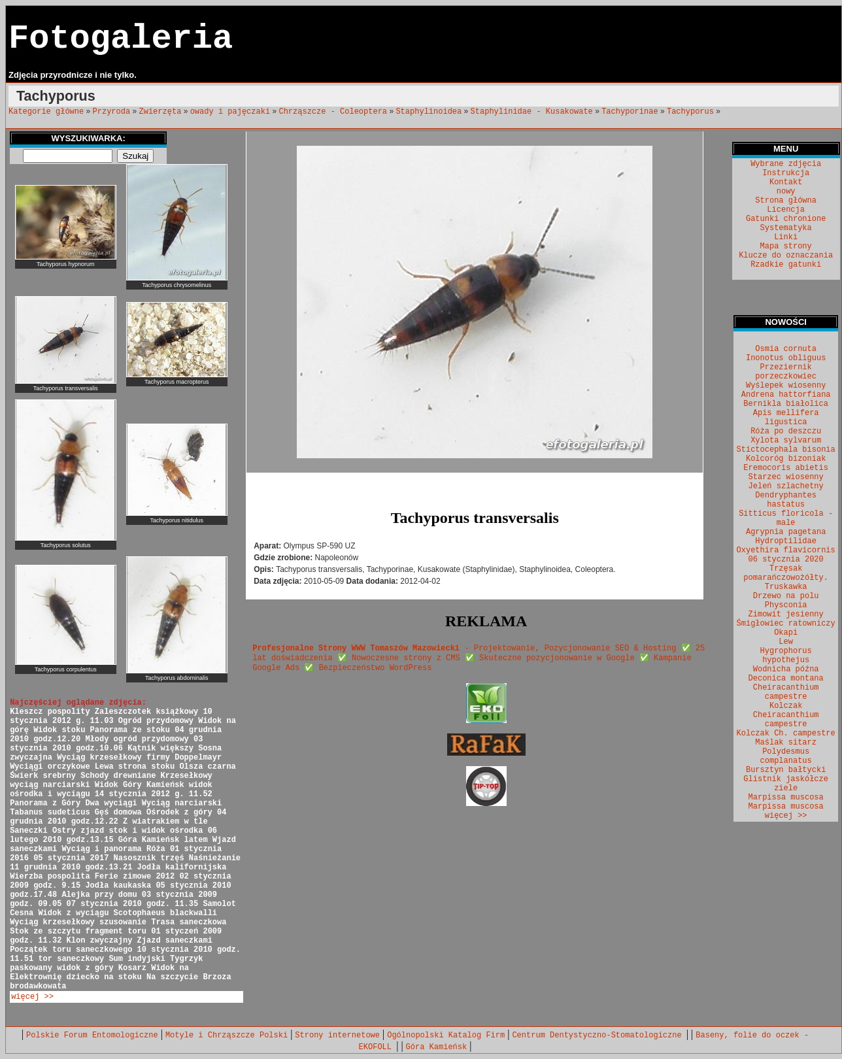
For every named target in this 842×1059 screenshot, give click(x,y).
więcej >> (32, 996)
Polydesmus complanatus (786, 756)
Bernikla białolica (785, 404)
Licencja (786, 209)
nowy (786, 191)
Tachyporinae (629, 111)
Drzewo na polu (786, 596)
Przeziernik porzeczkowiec (786, 372)
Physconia (786, 605)
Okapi (786, 632)
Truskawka (786, 587)
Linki (786, 237)
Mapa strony (786, 246)
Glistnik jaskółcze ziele (785, 784)
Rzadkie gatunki (785, 264)
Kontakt (785, 182)
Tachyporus (690, 111)
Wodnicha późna (786, 669)
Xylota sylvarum (785, 440)
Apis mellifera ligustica (786, 418)
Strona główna (786, 200)
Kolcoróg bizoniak (786, 458)
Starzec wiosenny (786, 477)
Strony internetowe (337, 1035)
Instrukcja (785, 173)
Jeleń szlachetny (786, 486)
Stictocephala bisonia (786, 449)
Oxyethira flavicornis (786, 550)
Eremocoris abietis (785, 468)
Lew (786, 642)
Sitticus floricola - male (786, 518)
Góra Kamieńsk (436, 1047)
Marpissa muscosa (786, 797)
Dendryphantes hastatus (786, 500)
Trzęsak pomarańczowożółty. (785, 573)
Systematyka (786, 228)
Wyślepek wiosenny (786, 385)
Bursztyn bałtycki (786, 770)
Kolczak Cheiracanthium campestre (786, 715)
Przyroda (112, 111)
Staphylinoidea (429, 111)
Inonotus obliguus (786, 358)
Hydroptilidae (786, 541)
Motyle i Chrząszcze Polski (226, 1035)
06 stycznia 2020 (786, 559)
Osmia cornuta (786, 349)
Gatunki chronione (786, 219)
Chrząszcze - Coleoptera (332, 111)
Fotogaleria (120, 39)
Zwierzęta (160, 111)
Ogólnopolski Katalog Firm (446, 1035)
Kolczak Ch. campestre (786, 733)
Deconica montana (786, 678)
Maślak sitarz (786, 742)
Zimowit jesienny (786, 614)
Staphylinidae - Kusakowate (532, 111)
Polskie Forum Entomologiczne (92, 1035)
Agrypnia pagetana (786, 532)
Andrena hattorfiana (786, 394)
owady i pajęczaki (230, 111)
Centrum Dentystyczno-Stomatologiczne (599, 1035)
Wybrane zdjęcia (785, 164)
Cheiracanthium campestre (786, 692)
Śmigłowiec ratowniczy (786, 623)
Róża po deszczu (785, 431)
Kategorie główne (46, 111)
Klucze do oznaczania (786, 255)
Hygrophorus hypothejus (786, 656)
